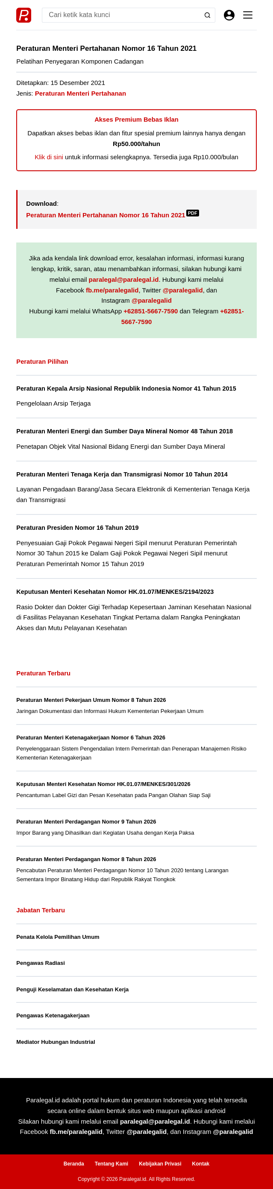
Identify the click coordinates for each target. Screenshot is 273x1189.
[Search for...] (121, 15)
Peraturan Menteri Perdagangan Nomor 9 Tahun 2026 (86, 821)
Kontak (201, 1164)
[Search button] (207, 15)
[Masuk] (229, 15)
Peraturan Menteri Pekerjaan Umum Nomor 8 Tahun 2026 (91, 700)
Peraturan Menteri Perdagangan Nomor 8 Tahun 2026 (86, 859)
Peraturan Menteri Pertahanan (80, 93)
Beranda (74, 1164)
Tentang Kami (111, 1164)
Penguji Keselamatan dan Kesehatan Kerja (72, 989)
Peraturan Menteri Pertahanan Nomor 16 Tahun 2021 (112, 215)
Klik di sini (49, 157)
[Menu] (247, 15)
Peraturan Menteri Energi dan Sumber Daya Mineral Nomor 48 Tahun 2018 (124, 431)
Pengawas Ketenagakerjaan (52, 1015)
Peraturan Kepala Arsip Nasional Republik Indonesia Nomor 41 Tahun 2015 (126, 388)
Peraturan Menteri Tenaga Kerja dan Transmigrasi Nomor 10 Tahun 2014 (122, 474)
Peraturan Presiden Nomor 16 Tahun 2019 (77, 527)
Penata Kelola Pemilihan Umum (57, 937)
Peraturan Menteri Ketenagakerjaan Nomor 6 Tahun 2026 (90, 737)
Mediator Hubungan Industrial (55, 1042)
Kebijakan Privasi (160, 1164)
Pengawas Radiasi (40, 963)
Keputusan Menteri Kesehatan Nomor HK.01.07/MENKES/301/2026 (103, 784)
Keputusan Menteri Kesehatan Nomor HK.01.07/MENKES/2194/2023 (115, 591)
